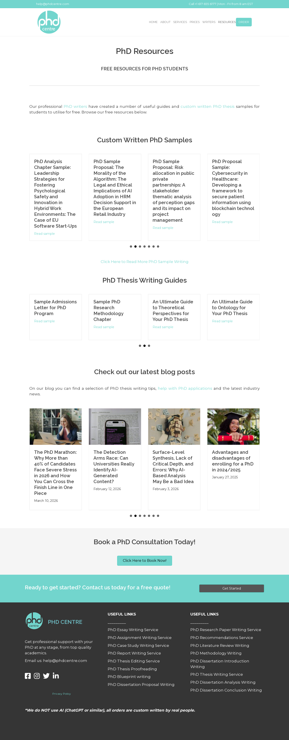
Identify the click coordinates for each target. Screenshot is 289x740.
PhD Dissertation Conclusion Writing (226, 690)
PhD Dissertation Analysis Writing (223, 682)
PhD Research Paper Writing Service (225, 629)
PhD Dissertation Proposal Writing (141, 684)
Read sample (45, 234)
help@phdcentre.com (52, 4)
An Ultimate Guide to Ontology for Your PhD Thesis (234, 307)
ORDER (244, 22)
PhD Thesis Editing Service (134, 661)
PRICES (195, 22)
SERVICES (180, 22)
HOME (153, 22)
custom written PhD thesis (208, 106)
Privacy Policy (61, 693)
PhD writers (75, 106)
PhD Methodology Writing (216, 653)
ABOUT (165, 22)
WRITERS (208, 22)
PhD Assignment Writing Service (140, 637)
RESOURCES (227, 22)
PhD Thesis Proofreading (132, 669)
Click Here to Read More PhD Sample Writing (145, 261)
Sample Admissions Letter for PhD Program (57, 307)
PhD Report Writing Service (134, 653)
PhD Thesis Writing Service (216, 674)
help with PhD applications (185, 388)
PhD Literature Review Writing (219, 645)
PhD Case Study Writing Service (138, 645)
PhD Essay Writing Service (133, 629)
